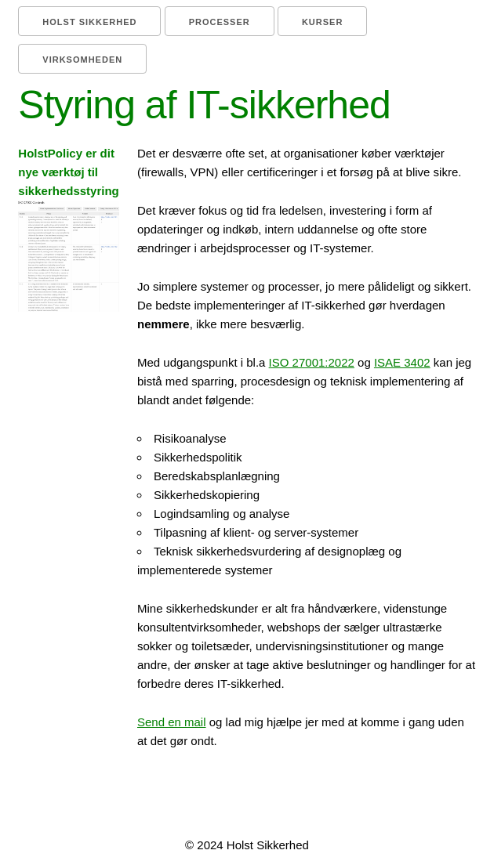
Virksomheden (82, 59)
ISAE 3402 (402, 362)
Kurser (322, 22)
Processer (219, 22)
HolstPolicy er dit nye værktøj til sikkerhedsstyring (68, 229)
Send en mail (171, 722)
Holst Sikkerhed (89, 22)
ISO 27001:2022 (311, 362)
